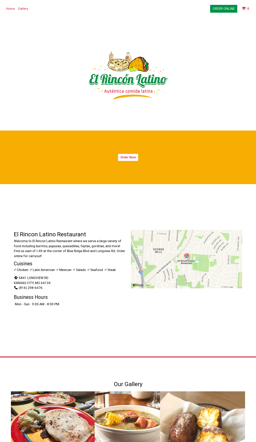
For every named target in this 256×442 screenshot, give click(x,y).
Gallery (23, 9)
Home (10, 9)
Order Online (224, 9)
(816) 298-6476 (28, 288)
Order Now (128, 157)
